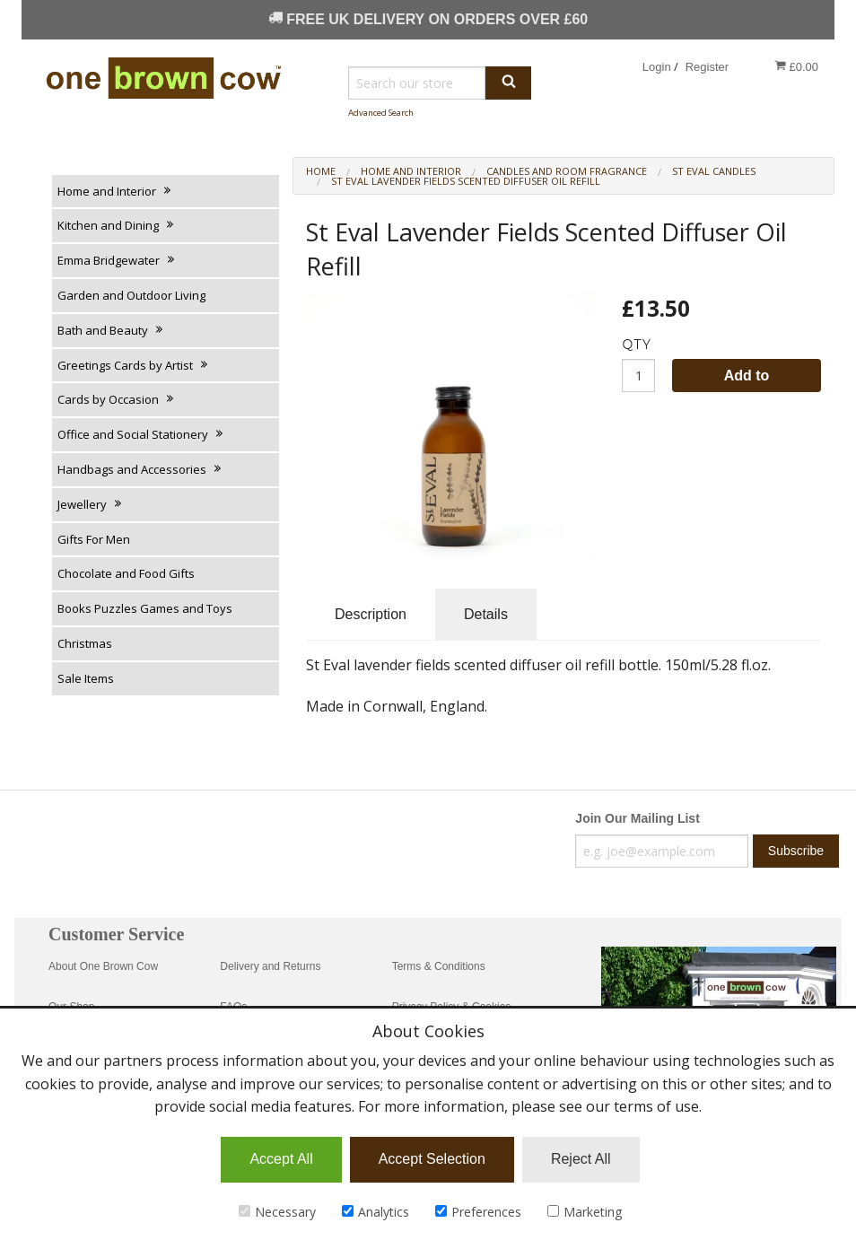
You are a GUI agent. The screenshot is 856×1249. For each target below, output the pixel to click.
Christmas (84, 643)
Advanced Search (381, 112)
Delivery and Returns (270, 966)
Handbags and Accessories (140, 469)
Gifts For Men (93, 539)
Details (486, 614)
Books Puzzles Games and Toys (144, 608)
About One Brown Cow (103, 966)
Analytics (375, 1211)
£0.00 (796, 66)
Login (656, 67)
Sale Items (85, 678)
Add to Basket (746, 380)
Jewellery (90, 504)
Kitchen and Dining (116, 225)
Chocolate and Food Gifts (126, 573)
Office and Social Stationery (141, 434)
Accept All (280, 1158)
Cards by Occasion (116, 399)
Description (370, 614)
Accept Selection (432, 1158)
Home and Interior (115, 191)
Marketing (584, 1211)
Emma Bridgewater (117, 260)
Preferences (478, 1211)
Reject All (581, 1158)
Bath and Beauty (111, 330)
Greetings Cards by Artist (133, 365)
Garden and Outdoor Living (131, 295)
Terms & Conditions (438, 966)
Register (707, 67)
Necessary (277, 1211)
